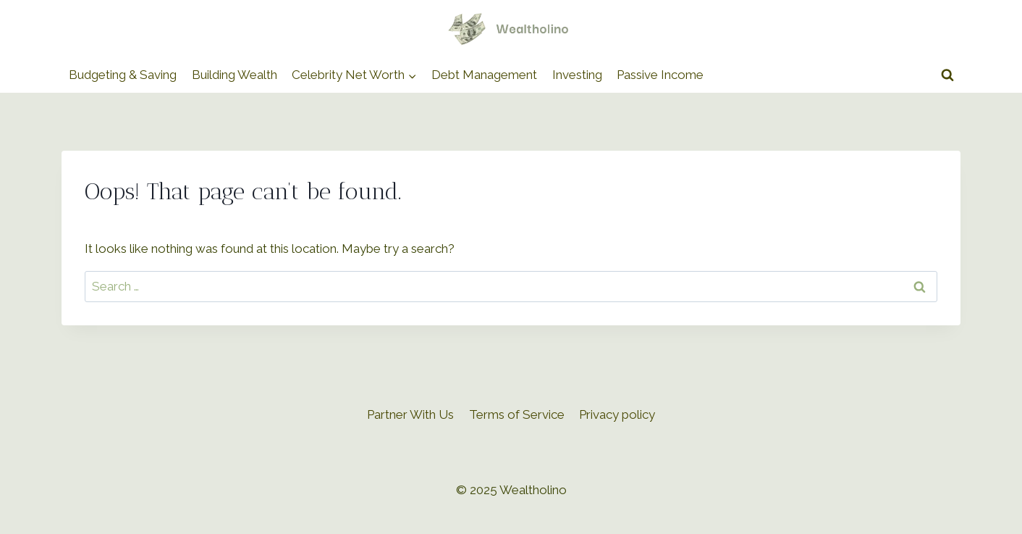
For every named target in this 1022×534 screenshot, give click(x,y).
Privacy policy (617, 414)
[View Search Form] (947, 75)
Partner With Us (410, 414)
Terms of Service (517, 414)
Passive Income (660, 74)
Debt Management (484, 74)
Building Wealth (234, 74)
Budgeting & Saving (123, 74)
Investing (577, 74)
